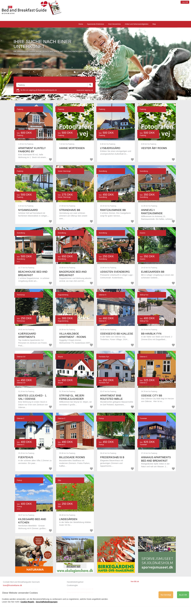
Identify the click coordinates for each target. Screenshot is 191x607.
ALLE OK (183, 595)
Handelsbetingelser (75, 582)
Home (81, 24)
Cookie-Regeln (27, 602)
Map (154, 24)
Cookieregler (72, 585)
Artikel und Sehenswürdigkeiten (136, 24)
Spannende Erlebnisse (95, 24)
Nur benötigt (166, 595)
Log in (185, 2)
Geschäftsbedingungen (47, 602)
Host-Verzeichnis (114, 24)
